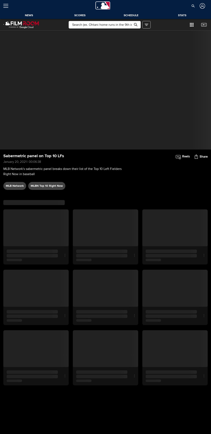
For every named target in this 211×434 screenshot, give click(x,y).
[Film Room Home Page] (21, 25)
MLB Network (15, 186)
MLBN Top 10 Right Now (47, 186)
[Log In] (202, 6)
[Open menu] (7, 6)
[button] (193, 6)
